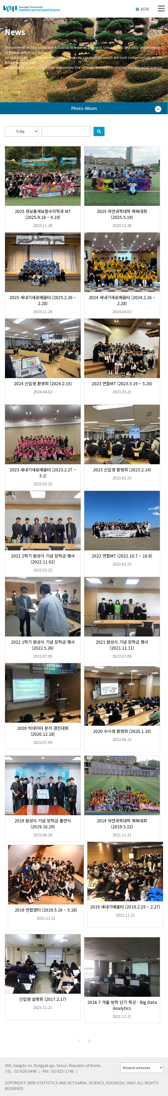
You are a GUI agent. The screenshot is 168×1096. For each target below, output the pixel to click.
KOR (142, 9)
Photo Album (84, 108)
